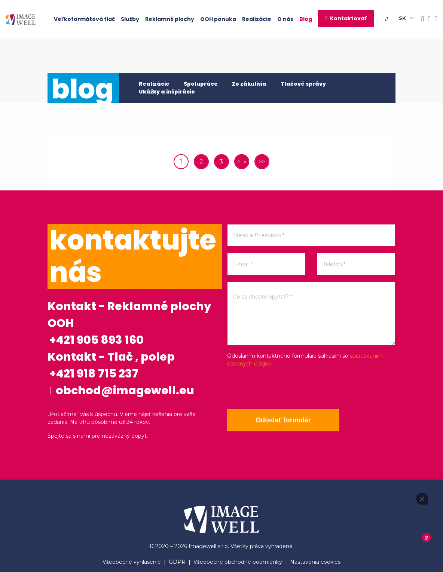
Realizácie (256, 19)
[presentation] (284, 388)
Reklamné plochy (169, 19)
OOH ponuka (218, 19)
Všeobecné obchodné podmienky (237, 562)
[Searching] (388, 19)
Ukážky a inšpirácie (167, 91)
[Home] (21, 19)
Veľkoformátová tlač (84, 19)
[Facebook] (420, 19)
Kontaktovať (348, 18)
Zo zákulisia (249, 84)
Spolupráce (201, 84)
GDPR (177, 562)
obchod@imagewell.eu (121, 390)
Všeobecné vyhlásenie (132, 562)
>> (262, 161)
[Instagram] (427, 19)
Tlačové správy (303, 84)
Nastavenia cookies (315, 562)
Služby (130, 19)
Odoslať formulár (283, 420)
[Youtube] (434, 19)
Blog (305, 19)
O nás (285, 19)
